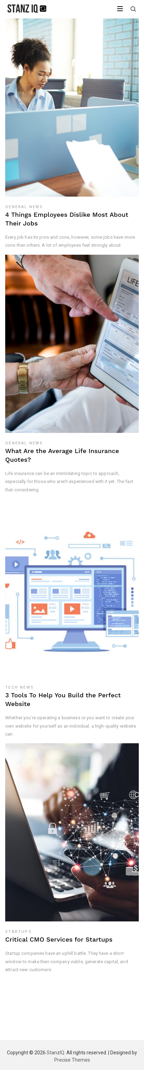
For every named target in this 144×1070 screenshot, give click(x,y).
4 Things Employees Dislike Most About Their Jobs (66, 219)
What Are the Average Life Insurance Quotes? (62, 455)
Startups (18, 932)
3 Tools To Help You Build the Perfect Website (63, 699)
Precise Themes (72, 1060)
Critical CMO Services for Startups (58, 939)
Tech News (19, 687)
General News (24, 207)
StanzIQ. (56, 1052)
